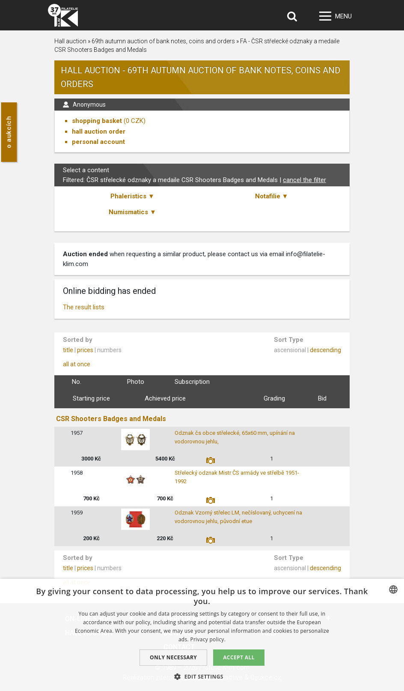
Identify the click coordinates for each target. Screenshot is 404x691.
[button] (202, 676)
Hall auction (70, 41)
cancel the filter (304, 180)
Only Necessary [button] (173, 657)
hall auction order (98, 131)
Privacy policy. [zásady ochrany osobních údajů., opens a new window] (208, 639)
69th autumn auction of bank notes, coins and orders (163, 41)
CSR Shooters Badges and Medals (111, 419)
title (68, 350)
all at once (76, 364)
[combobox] (393, 589)
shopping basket (97, 121)
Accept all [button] (239, 657)
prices (85, 350)
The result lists (83, 307)
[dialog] (202, 635)
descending (325, 350)
